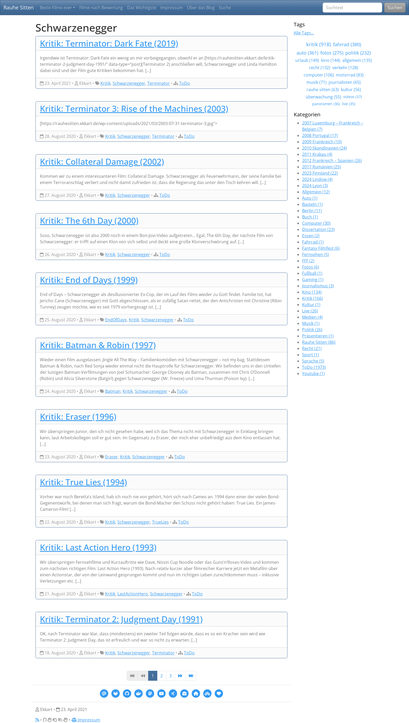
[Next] (180, 676)
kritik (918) (318, 44)
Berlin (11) (312, 211)
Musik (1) (311, 323)
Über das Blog (201, 7)
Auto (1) (309, 198)
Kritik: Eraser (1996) (78, 416)
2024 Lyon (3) (315, 185)
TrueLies (160, 522)
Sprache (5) (313, 361)
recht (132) (319, 67)
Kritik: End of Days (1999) (89, 279)
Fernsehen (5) (315, 254)
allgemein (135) (357, 60)
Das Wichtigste (141, 7)
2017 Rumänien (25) (321, 167)
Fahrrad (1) (313, 242)
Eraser (111, 457)
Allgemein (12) (316, 192)
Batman (113, 391)
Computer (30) (316, 223)
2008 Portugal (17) (320, 135)
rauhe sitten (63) (322, 89)
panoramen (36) (326, 103)
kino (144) (330, 60)
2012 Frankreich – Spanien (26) (332, 160)
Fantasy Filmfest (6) (321, 248)
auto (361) (307, 53)
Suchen (395, 7)
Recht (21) (312, 348)
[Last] (190, 676)
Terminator (158, 83)
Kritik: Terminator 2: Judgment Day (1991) (121, 619)
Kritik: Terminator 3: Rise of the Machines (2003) (134, 108)
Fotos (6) (310, 267)
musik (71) (316, 82)
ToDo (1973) (314, 367)
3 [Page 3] (170, 676)
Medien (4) (312, 317)
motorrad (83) (350, 75)
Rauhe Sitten (18, 7)
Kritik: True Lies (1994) (83, 482)
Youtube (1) (313, 373)
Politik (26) (312, 330)
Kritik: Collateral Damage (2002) (102, 161)
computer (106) (319, 75)
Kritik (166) (312, 298)
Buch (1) (310, 217)
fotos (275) (331, 53)
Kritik (105, 83)
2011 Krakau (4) (317, 154)
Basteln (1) (312, 204)
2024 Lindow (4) (317, 179)
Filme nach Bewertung (101, 7)
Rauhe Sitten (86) (318, 342)
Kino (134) (312, 292)
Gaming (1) (312, 279)
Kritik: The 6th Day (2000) (89, 220)
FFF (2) (308, 261)
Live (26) (310, 311)
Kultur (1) (311, 304)
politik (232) (358, 53)
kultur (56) (351, 89)
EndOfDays (116, 320)
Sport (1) (310, 355)
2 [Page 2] (161, 676)
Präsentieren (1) (318, 336)
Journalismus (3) (318, 286)
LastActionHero (132, 594)
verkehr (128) (345, 67)
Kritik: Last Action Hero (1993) (98, 547)
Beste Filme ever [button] (56, 7)
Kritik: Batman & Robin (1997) (98, 345)
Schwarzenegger (129, 83)
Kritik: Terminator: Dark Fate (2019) (109, 43)
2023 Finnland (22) (320, 173)
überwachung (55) (323, 97)
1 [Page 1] (153, 676)
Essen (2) (311, 236)
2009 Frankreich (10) (322, 142)
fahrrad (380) (347, 44)
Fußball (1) (312, 273)
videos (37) (352, 96)
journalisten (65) (345, 82)
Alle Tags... (304, 33)
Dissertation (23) (318, 229)
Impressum (171, 7)
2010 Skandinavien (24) (324, 148)
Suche (225, 7)
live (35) (348, 103)
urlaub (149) (307, 60)
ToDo (184, 83)
